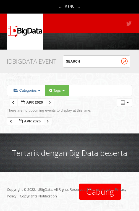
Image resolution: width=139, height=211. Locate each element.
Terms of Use (100, 189)
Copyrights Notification (38, 196)
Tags (56, 90)
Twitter (129, 23)
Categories (27, 90)
